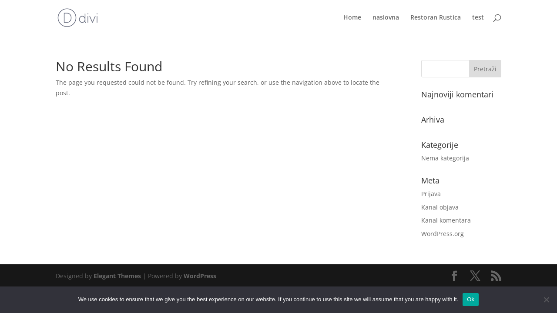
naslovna (385, 17)
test (478, 17)
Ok (470, 299)
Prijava (431, 194)
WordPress (200, 276)
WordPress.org (442, 234)
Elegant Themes (117, 276)
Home (352, 17)
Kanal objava (440, 207)
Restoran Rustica (435, 17)
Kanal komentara (446, 220)
